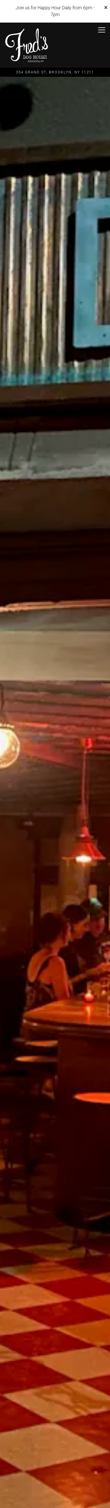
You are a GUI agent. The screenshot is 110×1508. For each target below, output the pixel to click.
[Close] (106, 7)
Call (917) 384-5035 (55, 1486)
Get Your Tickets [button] (55, 1500)
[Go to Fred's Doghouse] (55, 72)
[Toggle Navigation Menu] (101, 30)
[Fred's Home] (26, 45)
